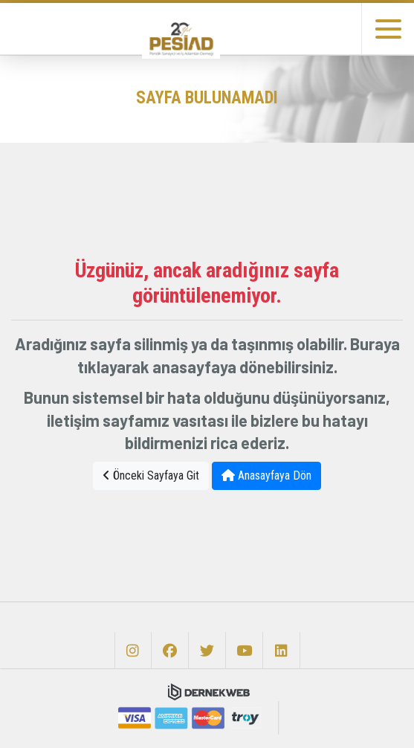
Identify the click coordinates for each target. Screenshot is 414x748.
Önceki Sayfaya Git (151, 475)
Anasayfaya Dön (266, 475)
